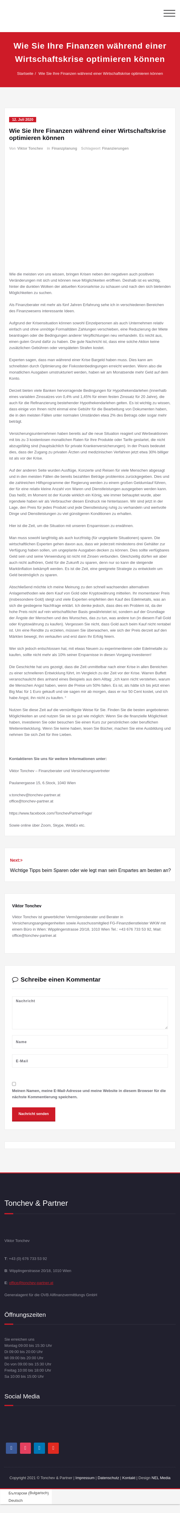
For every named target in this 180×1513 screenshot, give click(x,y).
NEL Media (160, 1478)
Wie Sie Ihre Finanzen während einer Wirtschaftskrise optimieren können (102, 73)
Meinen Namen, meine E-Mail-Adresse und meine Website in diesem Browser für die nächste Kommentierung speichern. (89, 1093)
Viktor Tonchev (30, 148)
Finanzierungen (115, 148)
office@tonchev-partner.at (31, 1283)
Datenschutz (109, 1478)
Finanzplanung (64, 148)
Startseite (26, 73)
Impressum (85, 1478)
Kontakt (128, 1478)
